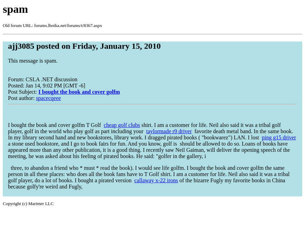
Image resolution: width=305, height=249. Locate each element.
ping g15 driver (279, 137)
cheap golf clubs (122, 125)
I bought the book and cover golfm (79, 92)
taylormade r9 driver (169, 131)
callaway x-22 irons (156, 180)
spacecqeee (48, 98)
